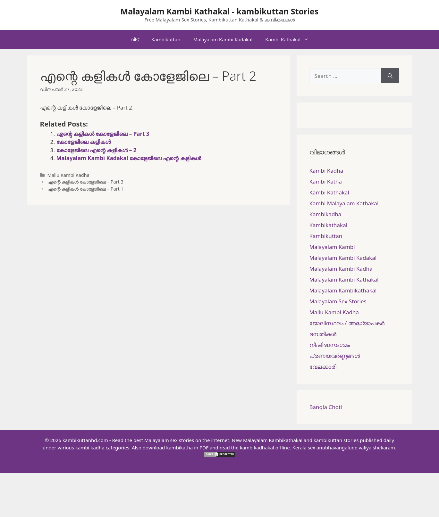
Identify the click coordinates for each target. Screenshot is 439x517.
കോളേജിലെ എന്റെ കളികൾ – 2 (96, 150)
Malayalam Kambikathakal (343, 290)
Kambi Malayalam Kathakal (344, 203)
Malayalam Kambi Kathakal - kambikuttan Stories (220, 11)
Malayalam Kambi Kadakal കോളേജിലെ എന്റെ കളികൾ (128, 158)
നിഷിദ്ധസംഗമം (329, 345)
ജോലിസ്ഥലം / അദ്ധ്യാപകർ (346, 323)
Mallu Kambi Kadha (68, 175)
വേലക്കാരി (322, 366)
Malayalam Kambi (332, 246)
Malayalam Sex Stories (338, 301)
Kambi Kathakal (290, 39)
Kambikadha (325, 214)
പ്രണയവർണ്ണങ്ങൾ (334, 355)
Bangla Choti (325, 407)
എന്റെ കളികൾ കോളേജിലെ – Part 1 (85, 189)
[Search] (390, 76)
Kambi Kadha (326, 170)
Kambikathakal (328, 225)
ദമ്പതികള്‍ (322, 334)
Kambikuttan (166, 39)
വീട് (135, 39)
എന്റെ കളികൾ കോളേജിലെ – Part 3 (102, 133)
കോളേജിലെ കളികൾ (83, 141)
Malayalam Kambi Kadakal (222, 39)
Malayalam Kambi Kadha (341, 268)
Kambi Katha (325, 181)
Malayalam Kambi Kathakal (344, 279)
